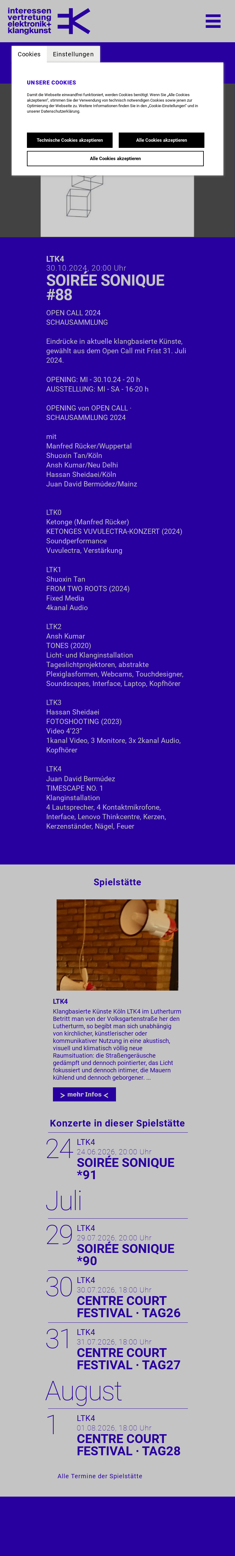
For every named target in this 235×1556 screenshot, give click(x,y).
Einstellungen (73, 54)
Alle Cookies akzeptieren (161, 140)
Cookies (29, 54)
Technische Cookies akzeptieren (70, 140)
